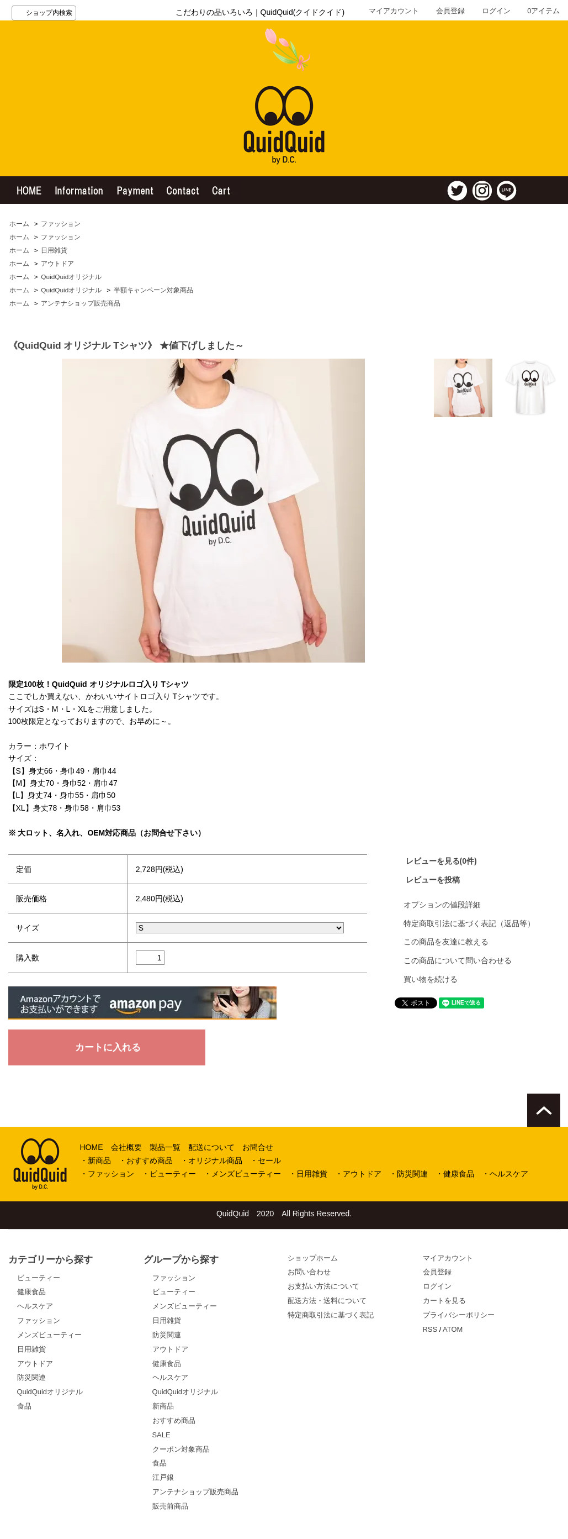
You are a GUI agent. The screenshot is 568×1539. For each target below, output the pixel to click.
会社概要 (126, 1147)
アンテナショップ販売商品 (80, 303)
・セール (265, 1160)
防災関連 (31, 1377)
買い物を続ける (431, 979)
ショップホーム (313, 1258)
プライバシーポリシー (459, 1315)
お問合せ (257, 1147)
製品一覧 (165, 1147)
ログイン (496, 11)
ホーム (19, 224)
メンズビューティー (49, 1335)
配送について (211, 1147)
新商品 (163, 1406)
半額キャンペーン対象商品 (153, 290)
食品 (24, 1406)
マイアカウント (394, 11)
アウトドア (57, 263)
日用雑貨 (54, 250)
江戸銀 (163, 1477)
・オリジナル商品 (211, 1160)
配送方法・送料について (327, 1300)
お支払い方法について (323, 1286)
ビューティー (38, 1278)
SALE (161, 1435)
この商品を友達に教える (446, 941)
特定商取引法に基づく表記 (331, 1315)
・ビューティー (169, 1173)
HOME (91, 1147)
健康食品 (31, 1292)
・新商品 (95, 1160)
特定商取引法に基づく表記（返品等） (469, 923)
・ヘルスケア (505, 1173)
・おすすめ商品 (146, 1160)
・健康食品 (455, 1173)
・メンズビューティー (242, 1173)
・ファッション (107, 1173)
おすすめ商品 (173, 1420)
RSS (430, 1329)
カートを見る (444, 1300)
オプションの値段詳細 (442, 904)
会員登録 (450, 11)
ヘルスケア (35, 1306)
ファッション (61, 224)
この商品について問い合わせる (458, 960)
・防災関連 (408, 1173)
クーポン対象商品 (181, 1449)
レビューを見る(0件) (441, 861)
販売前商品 (170, 1506)
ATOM (453, 1329)
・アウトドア (358, 1173)
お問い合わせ (309, 1272)
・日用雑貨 (308, 1173)
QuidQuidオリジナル (71, 277)
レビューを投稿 (433, 879)
